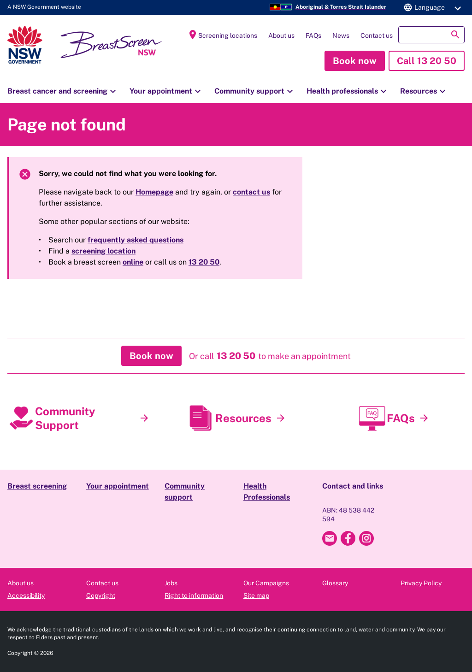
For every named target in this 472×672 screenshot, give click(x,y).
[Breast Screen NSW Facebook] (348, 538)
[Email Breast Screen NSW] (329, 538)
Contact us (376, 35)
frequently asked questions (135, 240)
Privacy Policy (421, 583)
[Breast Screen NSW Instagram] (366, 538)
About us (281, 35)
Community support (254, 91)
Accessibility (26, 595)
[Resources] (280, 418)
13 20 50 (204, 262)
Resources (424, 91)
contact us (251, 192)
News (340, 35)
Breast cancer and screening (62, 91)
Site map (256, 595)
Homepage (154, 192)
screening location (103, 251)
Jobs (171, 583)
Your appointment (166, 91)
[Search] (431, 34)
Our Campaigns (266, 583)
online (133, 262)
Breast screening (37, 486)
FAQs (313, 35)
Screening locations (222, 34)
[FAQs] (424, 418)
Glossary (335, 583)
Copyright (100, 595)
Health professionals (348, 91)
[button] (431, 7)
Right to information (194, 595)
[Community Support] (144, 418)
